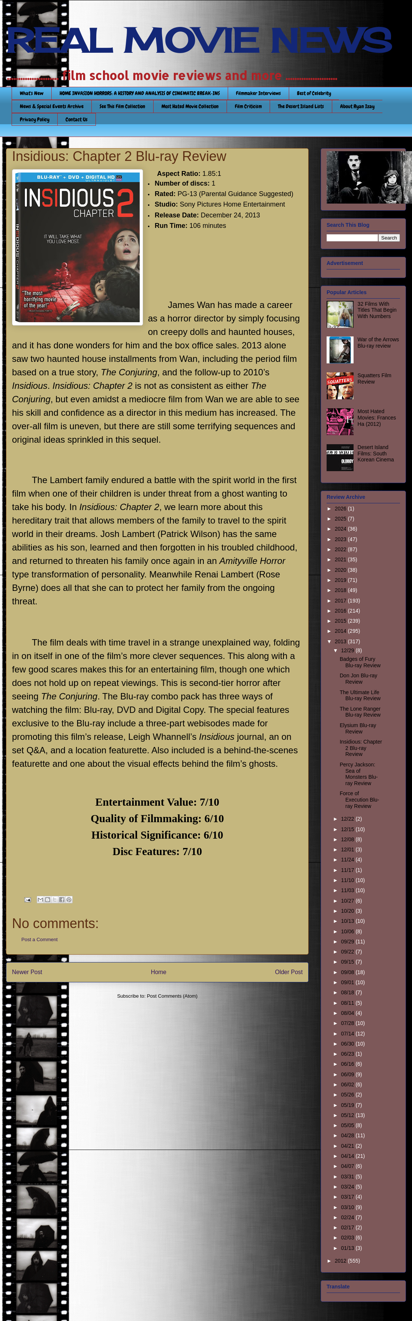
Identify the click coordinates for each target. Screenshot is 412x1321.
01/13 (348, 1248)
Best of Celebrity (314, 93)
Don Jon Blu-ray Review (358, 678)
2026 (341, 509)
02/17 (348, 1227)
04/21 (348, 1146)
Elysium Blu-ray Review (358, 728)
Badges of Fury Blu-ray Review (360, 662)
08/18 (348, 992)
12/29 (348, 650)
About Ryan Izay (357, 106)
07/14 (348, 1034)
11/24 (348, 860)
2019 (341, 580)
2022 (341, 549)
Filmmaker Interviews (258, 93)
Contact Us (77, 119)
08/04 (348, 1013)
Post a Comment (39, 939)
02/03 (348, 1238)
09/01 (348, 982)
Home (159, 972)
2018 (341, 590)
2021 (341, 559)
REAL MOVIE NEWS (199, 40)
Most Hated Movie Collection (190, 106)
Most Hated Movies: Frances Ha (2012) (377, 417)
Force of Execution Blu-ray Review (359, 799)
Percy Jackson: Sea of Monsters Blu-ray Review (359, 774)
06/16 (348, 1064)
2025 (341, 519)
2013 (341, 641)
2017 (341, 601)
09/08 (348, 972)
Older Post (289, 972)
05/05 (348, 1125)
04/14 (348, 1156)
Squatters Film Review (374, 378)
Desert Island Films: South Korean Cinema (376, 453)
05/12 (348, 1115)
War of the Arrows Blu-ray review (378, 342)
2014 (341, 631)
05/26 (348, 1095)
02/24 (348, 1217)
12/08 (348, 839)
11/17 (348, 870)
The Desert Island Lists (301, 106)
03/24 (348, 1187)
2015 (341, 621)
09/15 (348, 962)
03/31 (348, 1177)
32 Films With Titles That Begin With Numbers (377, 310)
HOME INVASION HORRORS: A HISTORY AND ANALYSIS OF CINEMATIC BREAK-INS (140, 93)
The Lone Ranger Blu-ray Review (360, 712)
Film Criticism (248, 106)
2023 (341, 539)
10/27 (348, 901)
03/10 (348, 1207)
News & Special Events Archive (52, 106)
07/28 (348, 1023)
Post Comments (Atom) (172, 996)
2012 (341, 1261)
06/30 (348, 1044)
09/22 (348, 952)
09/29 (348, 942)
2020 (341, 570)
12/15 (348, 829)
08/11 (348, 1003)
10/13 (348, 921)
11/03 (348, 890)
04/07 (348, 1166)
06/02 (348, 1084)
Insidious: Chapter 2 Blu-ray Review (361, 748)
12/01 (348, 849)
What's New (31, 93)
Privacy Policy (34, 119)
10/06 (348, 931)
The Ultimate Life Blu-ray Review (360, 695)
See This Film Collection (122, 106)
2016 (341, 611)
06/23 (348, 1054)
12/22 (348, 819)
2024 (341, 529)
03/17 (348, 1197)
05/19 (348, 1105)
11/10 (348, 880)
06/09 (348, 1074)
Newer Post (27, 972)
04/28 (348, 1135)
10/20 (348, 911)
